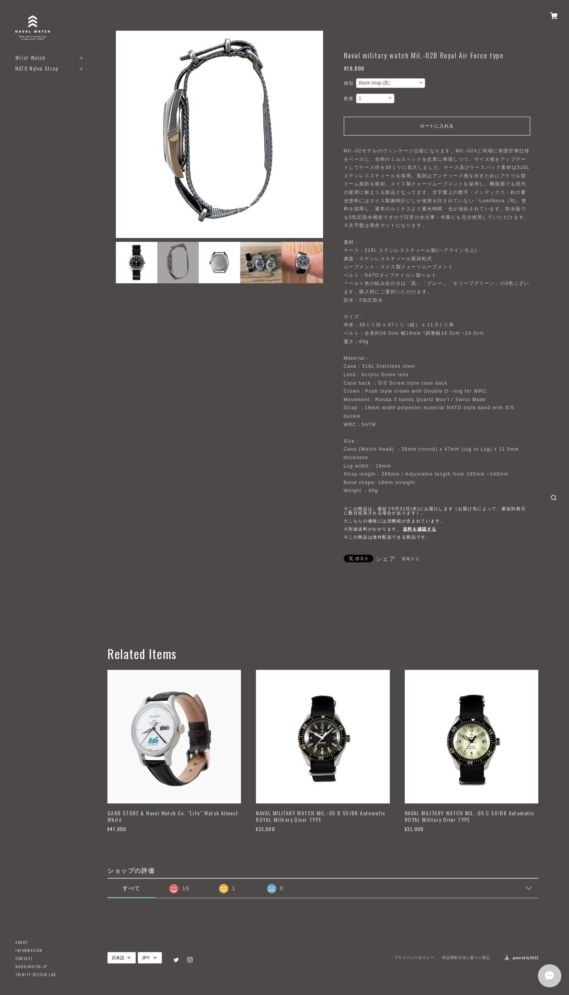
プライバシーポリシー (414, 957)
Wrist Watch (30, 57)
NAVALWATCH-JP (31, 966)
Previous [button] (123, 134)
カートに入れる (437, 126)
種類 (349, 83)
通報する (410, 559)
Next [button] (315, 134)
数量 (349, 98)
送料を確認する (420, 529)
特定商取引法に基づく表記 (466, 957)
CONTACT (24, 958)
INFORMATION (29, 950)
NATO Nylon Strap (37, 68)
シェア (386, 559)
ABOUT (21, 942)
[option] (219, 134)
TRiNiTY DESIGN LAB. (36, 974)
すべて (131, 888)
